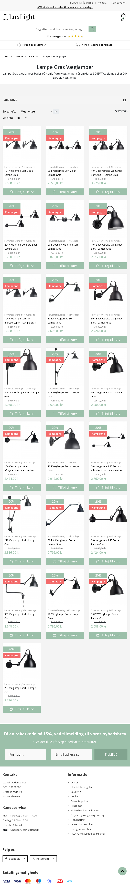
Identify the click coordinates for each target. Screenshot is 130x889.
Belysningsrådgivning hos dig (86, 815)
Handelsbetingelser (81, 787)
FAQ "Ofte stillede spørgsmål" (87, 833)
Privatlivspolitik (78, 801)
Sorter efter (10, 111)
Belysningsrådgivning (81, 2)
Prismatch (75, 805)
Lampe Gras (33, 56)
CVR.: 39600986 (12, 787)
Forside (9, 56)
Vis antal (8, 118)
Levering (74, 791)
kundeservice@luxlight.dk (24, 829)
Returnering (76, 819)
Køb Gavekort (118, 2)
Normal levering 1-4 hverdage (97, 44)
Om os (73, 782)
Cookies (74, 796)
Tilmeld (111, 754)
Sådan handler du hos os (83, 810)
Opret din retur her (80, 824)
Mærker (20, 56)
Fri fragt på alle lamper (34, 44)
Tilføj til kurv (22, 192)
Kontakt (102, 2)
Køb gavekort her (79, 829)
